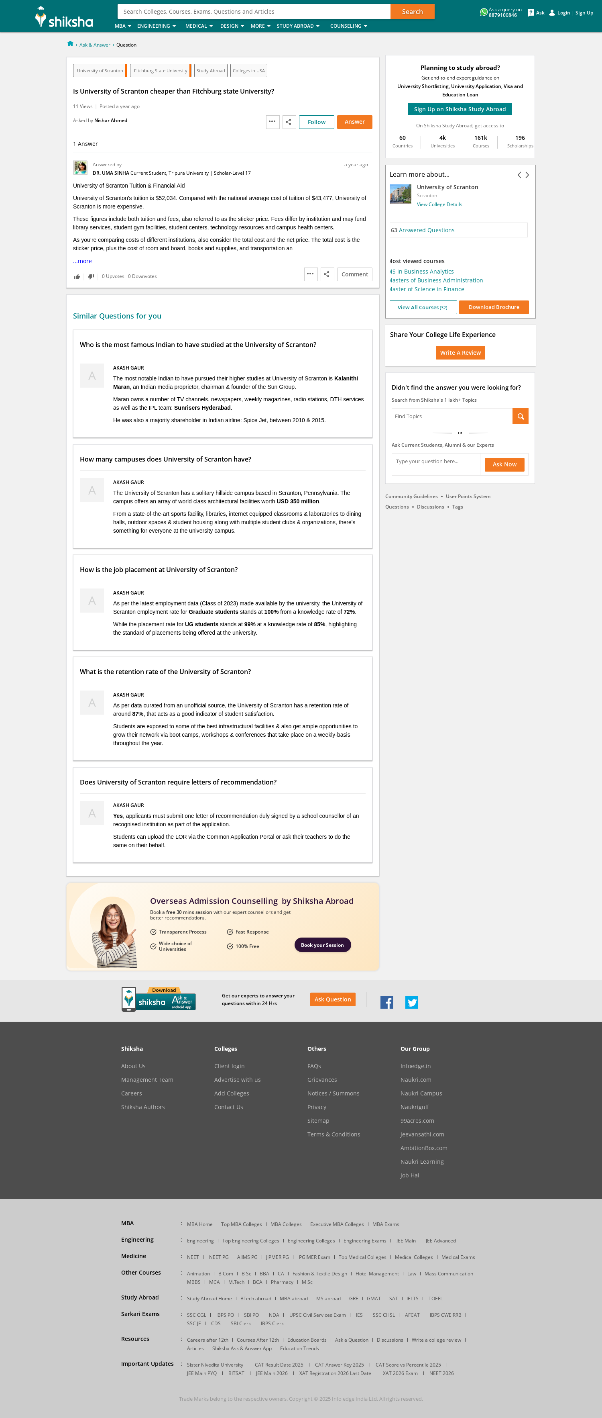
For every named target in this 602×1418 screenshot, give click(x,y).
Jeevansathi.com (422, 1134)
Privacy (316, 1107)
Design (233, 26)
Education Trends (299, 1348)
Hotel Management (377, 1273)
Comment (355, 274)
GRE (353, 1298)
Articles (195, 1348)
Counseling (351, 26)
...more (82, 261)
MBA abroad (294, 1298)
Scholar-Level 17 (232, 173)
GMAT (374, 1298)
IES (359, 1315)
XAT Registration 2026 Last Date (335, 1373)
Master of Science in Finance (428, 289)
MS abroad (328, 1298)
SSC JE (194, 1323)
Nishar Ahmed (110, 120)
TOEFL (436, 1298)
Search (412, 11)
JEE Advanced (441, 1240)
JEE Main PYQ (202, 1373)
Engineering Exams (365, 1240)
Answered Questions (425, 230)
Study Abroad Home (209, 1298)
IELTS (413, 1298)
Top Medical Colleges (362, 1257)
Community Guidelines (411, 496)
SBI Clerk (241, 1323)
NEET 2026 (441, 1373)
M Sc (307, 1282)
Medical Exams (458, 1257)
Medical (200, 26)
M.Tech (236, 1282)
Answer (355, 121)
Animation (198, 1273)
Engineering (159, 26)
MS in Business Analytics (423, 271)
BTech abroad (255, 1298)
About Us (133, 1066)
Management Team (147, 1080)
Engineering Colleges (311, 1240)
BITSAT (236, 1373)
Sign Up (584, 13)
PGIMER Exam (314, 1257)
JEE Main (406, 1240)
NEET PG (219, 1257)
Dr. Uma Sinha (111, 173)
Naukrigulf (415, 1107)
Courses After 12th (258, 1339)
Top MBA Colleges (241, 1224)
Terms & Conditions (333, 1134)
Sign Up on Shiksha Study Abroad (460, 109)
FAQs (314, 1066)
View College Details (442, 204)
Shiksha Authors (143, 1107)
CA (281, 1273)
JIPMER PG (277, 1257)
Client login (229, 1066)
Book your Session (322, 945)
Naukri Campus (421, 1093)
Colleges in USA (249, 70)
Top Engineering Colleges (250, 1240)
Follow (316, 122)
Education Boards (307, 1339)
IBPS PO (225, 1315)
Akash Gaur (129, 367)
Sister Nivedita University (215, 1364)
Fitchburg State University (160, 70)
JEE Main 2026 (272, 1373)
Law (411, 1273)
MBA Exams (385, 1224)
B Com (225, 1273)
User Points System (468, 496)
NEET (193, 1257)
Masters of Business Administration (438, 280)
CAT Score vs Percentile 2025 (408, 1364)
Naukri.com (416, 1080)
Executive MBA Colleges (337, 1224)
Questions (397, 506)
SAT (393, 1298)
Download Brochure (496, 307)
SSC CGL (196, 1315)
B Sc (246, 1273)
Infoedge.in (416, 1066)
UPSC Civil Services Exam (317, 1315)
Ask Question (333, 999)
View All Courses (424, 307)
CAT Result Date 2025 (279, 1364)
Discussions (430, 506)
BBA (264, 1273)
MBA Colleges (286, 1224)
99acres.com (417, 1121)
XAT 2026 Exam (400, 1373)
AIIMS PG (247, 1257)
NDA (274, 1315)
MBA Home (200, 1224)
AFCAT (412, 1315)
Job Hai (410, 1175)
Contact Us (228, 1107)
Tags (457, 506)
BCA (257, 1282)
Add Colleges (231, 1093)
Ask (540, 13)
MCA (214, 1282)
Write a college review (436, 1339)
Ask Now (505, 464)
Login (563, 13)
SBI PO (251, 1315)
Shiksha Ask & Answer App (242, 1348)
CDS (216, 1323)
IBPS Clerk (272, 1323)
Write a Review (460, 352)
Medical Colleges (414, 1257)
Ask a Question (351, 1339)
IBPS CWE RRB (446, 1315)
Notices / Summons (333, 1093)
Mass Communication (449, 1273)
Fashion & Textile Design (320, 1273)
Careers (131, 1093)
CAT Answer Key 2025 (339, 1364)
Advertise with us (237, 1080)
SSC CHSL (384, 1315)
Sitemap (318, 1121)
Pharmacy (282, 1282)
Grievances (322, 1080)
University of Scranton (100, 70)
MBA (123, 26)
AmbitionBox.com (424, 1148)
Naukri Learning (422, 1162)
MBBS (194, 1282)
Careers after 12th (207, 1339)
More (261, 26)
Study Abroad (301, 26)
